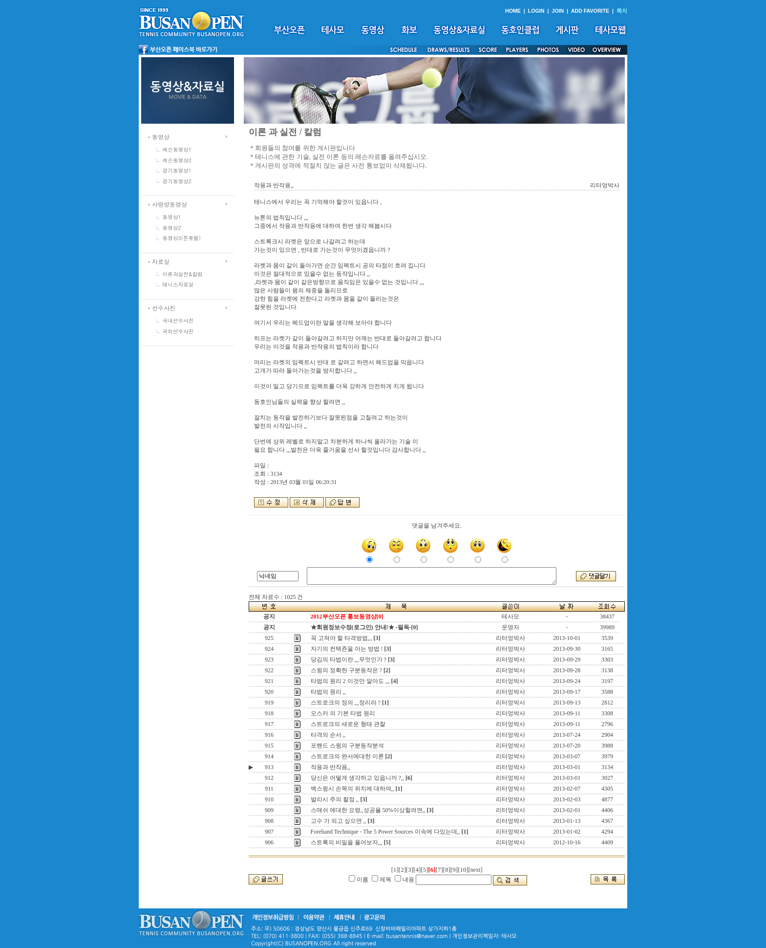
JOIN (558, 11)
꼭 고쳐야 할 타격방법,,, (341, 638)
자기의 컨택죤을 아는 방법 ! (347, 648)
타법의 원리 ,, (328, 691)
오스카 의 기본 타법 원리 (343, 713)
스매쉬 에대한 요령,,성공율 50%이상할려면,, (368, 810)
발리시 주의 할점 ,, (335, 799)
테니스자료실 (178, 284)
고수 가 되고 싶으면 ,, (338, 820)
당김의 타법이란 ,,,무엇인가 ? (348, 659)
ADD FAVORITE (590, 11)
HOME (513, 11)
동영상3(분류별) (182, 238)
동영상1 (172, 216)
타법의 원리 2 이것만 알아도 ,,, (350, 681)
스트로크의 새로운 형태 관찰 (348, 724)
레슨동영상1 (177, 149)
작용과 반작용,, (330, 767)
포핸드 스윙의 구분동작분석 (347, 745)
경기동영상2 (177, 181)
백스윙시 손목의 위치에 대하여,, (352, 788)
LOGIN (536, 11)
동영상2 (172, 227)
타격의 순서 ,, (328, 734)
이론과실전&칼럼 (183, 274)
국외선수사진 (178, 331)
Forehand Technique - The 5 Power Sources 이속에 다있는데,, (385, 831)
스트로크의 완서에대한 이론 (347, 756)
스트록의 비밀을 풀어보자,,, (347, 842)
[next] (475, 869)
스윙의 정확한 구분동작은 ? (346, 670)
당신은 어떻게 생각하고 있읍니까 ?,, (357, 777)
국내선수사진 (178, 320)
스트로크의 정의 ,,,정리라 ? (346, 702)
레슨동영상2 (177, 160)
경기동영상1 (177, 170)
